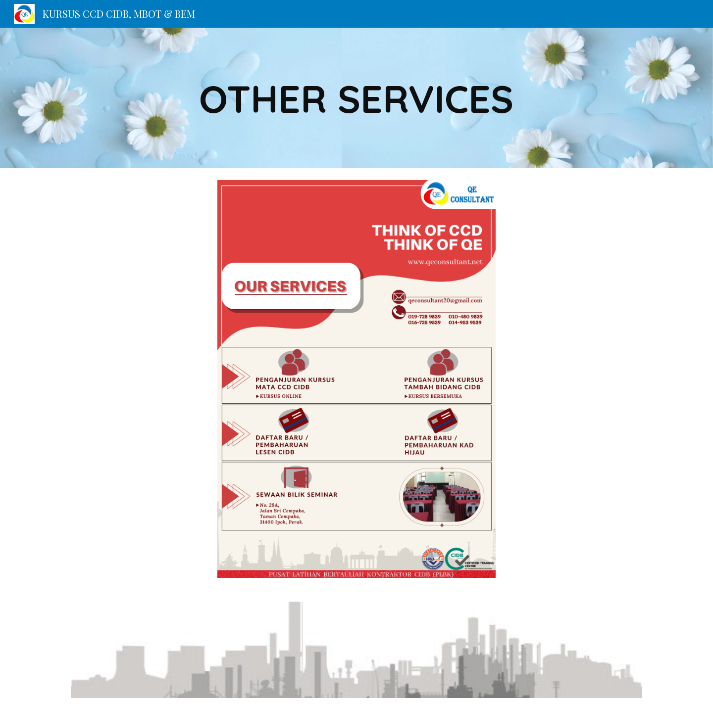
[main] (356, 98)
